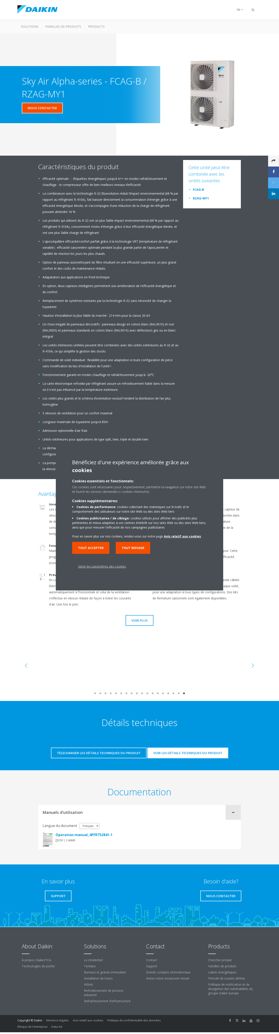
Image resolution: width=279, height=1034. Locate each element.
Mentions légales (57, 1020)
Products (96, 26)
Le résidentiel (93, 960)
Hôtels (88, 984)
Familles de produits (63, 26)
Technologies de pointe (38, 966)
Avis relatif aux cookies (88, 1020)
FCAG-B (198, 189)
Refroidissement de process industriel (103, 992)
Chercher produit (220, 960)
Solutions (29, 26)
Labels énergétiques (222, 972)
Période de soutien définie (226, 978)
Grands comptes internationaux (168, 972)
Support (151, 966)
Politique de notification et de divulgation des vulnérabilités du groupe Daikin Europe (230, 988)
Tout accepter (91, 548)
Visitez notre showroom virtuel (167, 978)
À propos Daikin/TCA (36, 960)
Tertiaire (90, 966)
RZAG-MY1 (201, 198)
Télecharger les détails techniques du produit (99, 753)
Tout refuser (133, 548)
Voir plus (139, 620)
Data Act (56, 1027)
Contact (151, 960)
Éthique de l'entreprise (32, 1027)
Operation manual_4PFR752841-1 (84, 834)
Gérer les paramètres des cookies (102, 566)
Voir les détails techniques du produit (187, 753)
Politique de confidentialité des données (134, 1020)
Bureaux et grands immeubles (105, 972)
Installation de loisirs (98, 978)
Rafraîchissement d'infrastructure (107, 1001)
